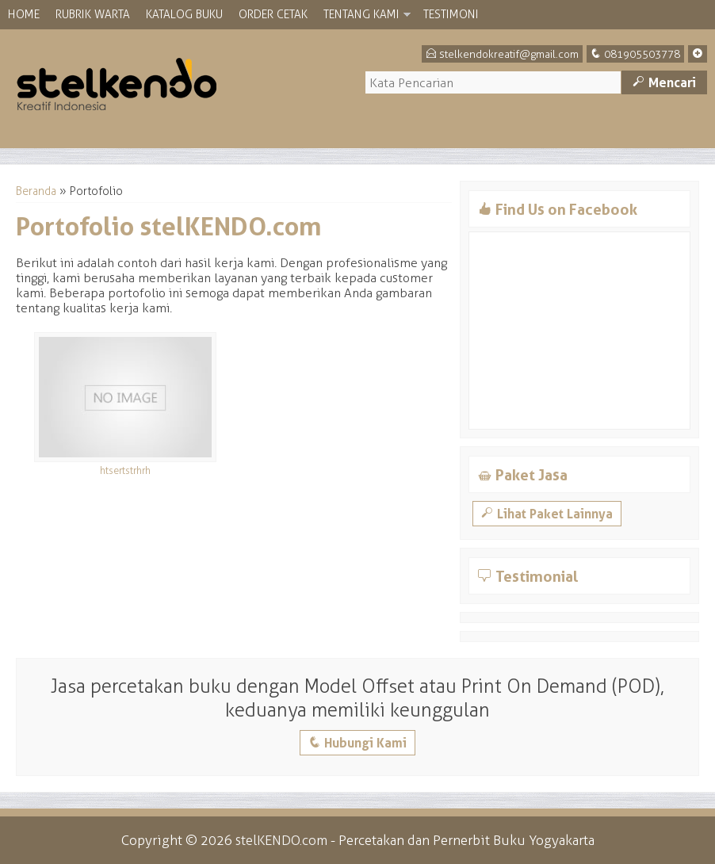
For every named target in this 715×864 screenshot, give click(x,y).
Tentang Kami (361, 14)
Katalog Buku (184, 14)
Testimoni (451, 14)
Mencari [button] (664, 82)
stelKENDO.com (281, 840)
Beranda (36, 191)
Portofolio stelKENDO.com (169, 226)
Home (24, 14)
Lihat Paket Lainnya (547, 514)
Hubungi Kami (357, 743)
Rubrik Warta (92, 14)
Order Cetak (273, 14)
